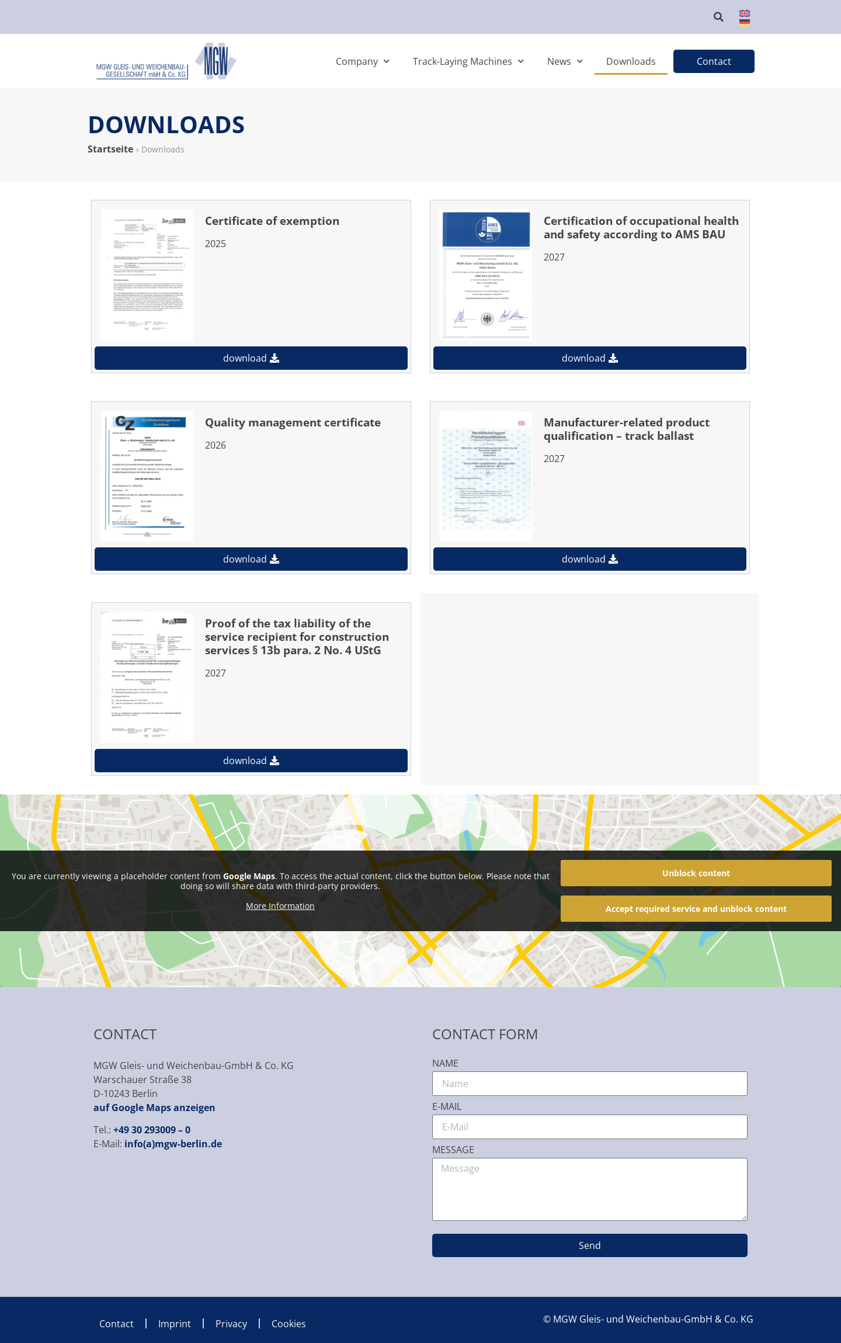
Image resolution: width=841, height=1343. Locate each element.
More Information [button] (280, 905)
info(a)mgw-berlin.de (173, 1143)
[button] (719, 17)
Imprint (174, 1323)
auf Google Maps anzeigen (154, 1107)
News (565, 61)
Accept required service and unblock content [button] (696, 908)
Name (445, 1064)
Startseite (110, 149)
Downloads (631, 61)
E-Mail (446, 1107)
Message (453, 1150)
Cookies (289, 1323)
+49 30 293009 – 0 (151, 1129)
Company (363, 61)
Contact (116, 1323)
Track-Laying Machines (468, 61)
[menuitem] (741, 12)
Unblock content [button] (696, 873)
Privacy (231, 1323)
